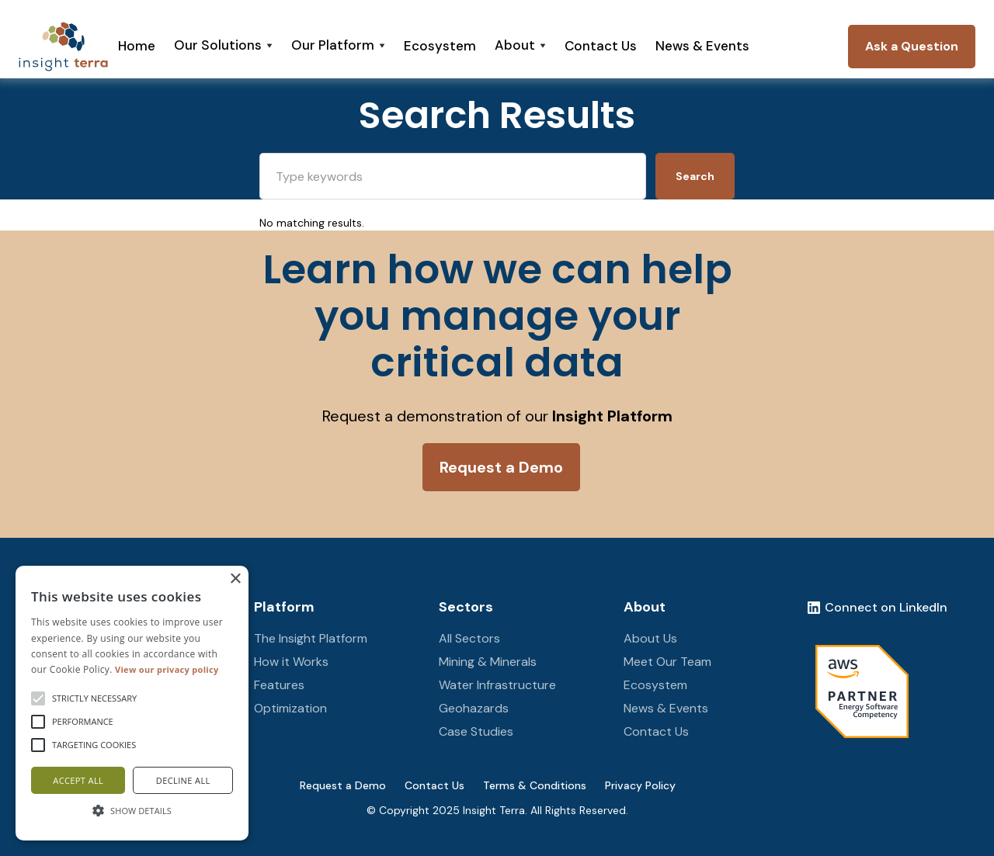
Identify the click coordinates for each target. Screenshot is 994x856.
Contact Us (601, 45)
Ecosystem (440, 45)
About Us (650, 638)
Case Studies (476, 731)
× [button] (235, 579)
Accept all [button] (78, 780)
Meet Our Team (667, 661)
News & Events (702, 45)
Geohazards (474, 708)
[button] (223, 46)
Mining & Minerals (488, 661)
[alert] (132, 703)
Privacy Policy (640, 785)
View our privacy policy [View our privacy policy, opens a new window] (166, 669)
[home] (63, 47)
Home (136, 45)
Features (279, 685)
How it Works (291, 661)
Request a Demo (343, 785)
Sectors (466, 607)
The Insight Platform (310, 638)
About (645, 607)
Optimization (290, 708)
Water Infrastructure (497, 685)
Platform (284, 607)
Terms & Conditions (534, 785)
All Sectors (469, 638)
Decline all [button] (183, 780)
